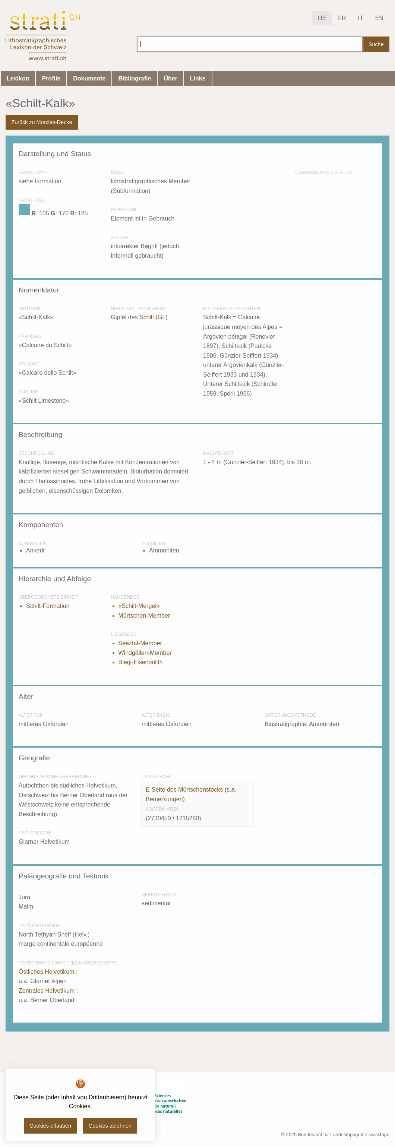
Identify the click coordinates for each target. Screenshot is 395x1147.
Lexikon (18, 78)
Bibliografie (134, 78)
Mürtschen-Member (144, 615)
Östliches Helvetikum (47, 972)
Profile (51, 78)
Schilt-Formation (47, 606)
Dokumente (89, 78)
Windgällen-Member (145, 653)
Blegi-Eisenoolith (140, 662)
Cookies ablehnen (110, 1126)
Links (198, 78)
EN (379, 18)
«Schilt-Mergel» (139, 606)
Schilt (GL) (153, 317)
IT (360, 18)
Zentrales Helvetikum (47, 991)
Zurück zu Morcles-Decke (41, 122)
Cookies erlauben (50, 1126)
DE (322, 18)
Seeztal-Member (140, 643)
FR (342, 18)
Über (170, 78)
